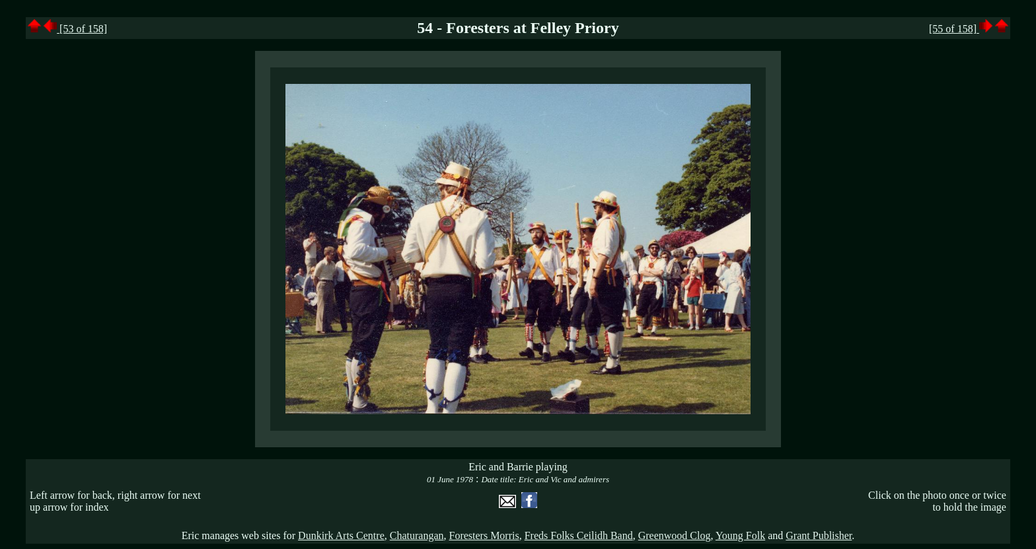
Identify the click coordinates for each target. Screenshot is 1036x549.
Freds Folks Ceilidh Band (579, 535)
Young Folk (740, 535)
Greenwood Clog (674, 535)
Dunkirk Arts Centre (341, 535)
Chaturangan (417, 535)
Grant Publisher (819, 535)
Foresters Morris (484, 535)
